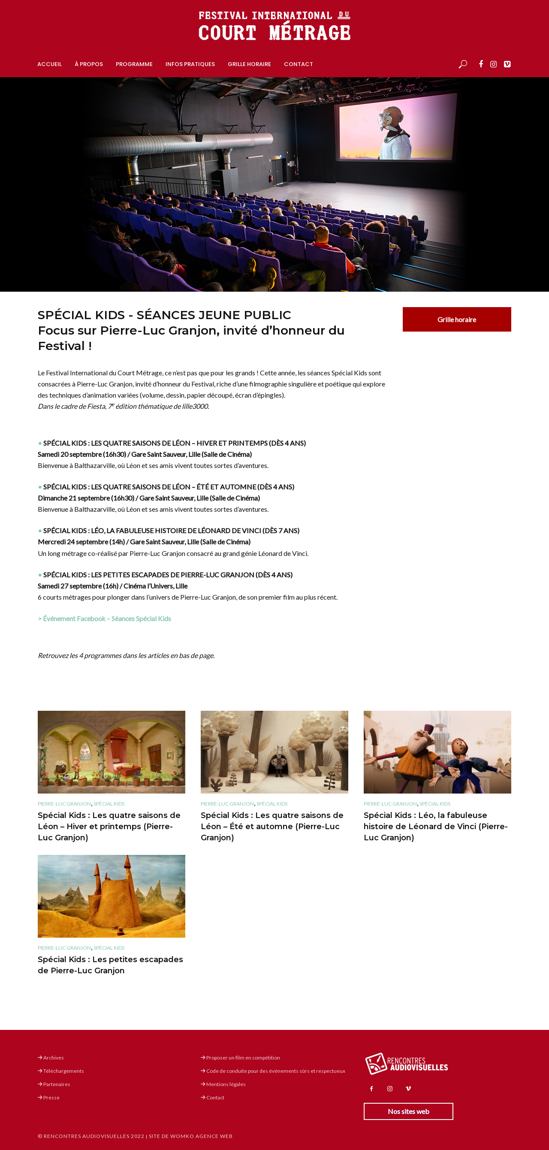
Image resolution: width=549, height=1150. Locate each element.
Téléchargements (61, 1071)
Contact (298, 64)
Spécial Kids (109, 803)
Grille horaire (249, 64)
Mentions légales (223, 1084)
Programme (134, 64)
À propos (89, 64)
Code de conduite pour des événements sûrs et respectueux (273, 1071)
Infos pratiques (190, 64)
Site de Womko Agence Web (191, 1136)
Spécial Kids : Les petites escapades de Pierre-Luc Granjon (110, 965)
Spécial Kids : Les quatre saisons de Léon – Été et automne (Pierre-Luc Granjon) (272, 826)
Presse (49, 1097)
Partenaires (54, 1084)
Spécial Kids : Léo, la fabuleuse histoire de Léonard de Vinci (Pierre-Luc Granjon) (436, 826)
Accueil (49, 64)
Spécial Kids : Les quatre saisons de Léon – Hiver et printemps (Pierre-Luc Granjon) (109, 826)
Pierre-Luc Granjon (64, 803)
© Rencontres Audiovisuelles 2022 (91, 1136)
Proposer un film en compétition (240, 1057)
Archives (51, 1057)
